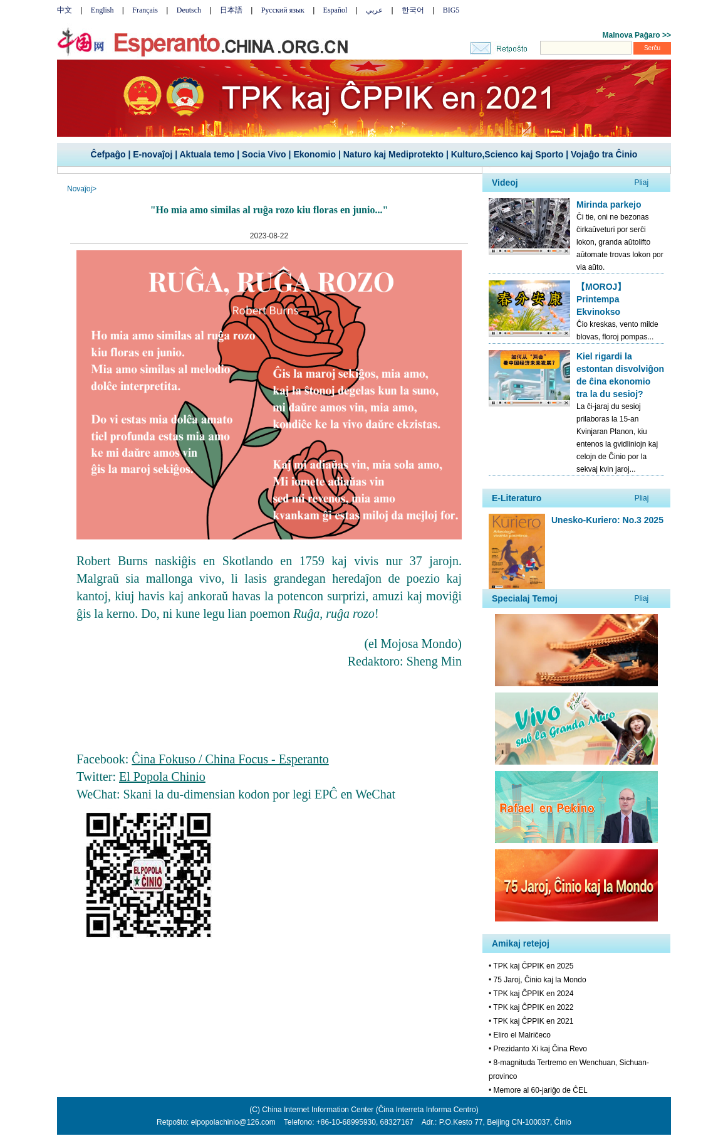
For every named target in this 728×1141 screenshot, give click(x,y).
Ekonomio (314, 154)
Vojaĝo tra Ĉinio (604, 154)
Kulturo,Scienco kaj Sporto (507, 154)
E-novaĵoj (152, 154)
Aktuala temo (206, 154)
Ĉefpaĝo (108, 154)
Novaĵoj (79, 188)
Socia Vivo (264, 154)
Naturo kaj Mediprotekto (393, 154)
